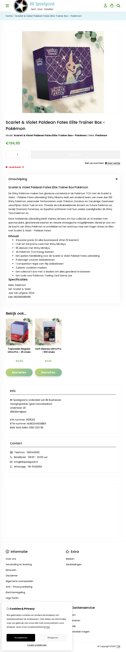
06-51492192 (35, 347)
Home (9, 16)
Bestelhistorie (13, 501)
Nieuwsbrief (12, 506)
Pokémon (101, 135)
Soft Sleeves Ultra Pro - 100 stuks (48, 231)
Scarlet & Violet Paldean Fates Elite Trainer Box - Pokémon (48, 16)
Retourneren (73, 501)
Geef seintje (112, 163)
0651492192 (33, 333)
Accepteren (20, 637)
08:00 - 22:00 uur (38, 337)
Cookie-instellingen (37, 645)
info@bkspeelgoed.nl (26, 342)
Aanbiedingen (74, 445)
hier (48, 627)
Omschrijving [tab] (63, 179)
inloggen (11, 495)
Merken (70, 439)
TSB (118, 526)
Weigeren (52, 637)
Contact (71, 495)
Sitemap (71, 506)
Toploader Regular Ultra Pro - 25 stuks (19, 231)
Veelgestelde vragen (78, 512)
